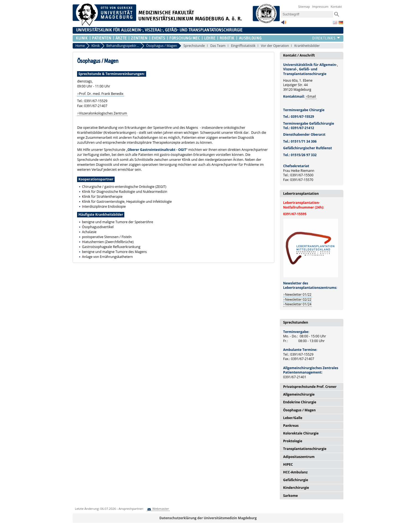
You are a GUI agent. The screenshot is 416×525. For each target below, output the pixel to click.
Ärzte (121, 38)
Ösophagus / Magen (299, 410)
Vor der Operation (275, 45)
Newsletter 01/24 (298, 304)
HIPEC (288, 464)
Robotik (227, 38)
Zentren (139, 38)
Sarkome (290, 495)
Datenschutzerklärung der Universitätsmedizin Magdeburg (208, 518)
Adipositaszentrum (299, 456)
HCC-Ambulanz (295, 472)
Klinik (82, 38)
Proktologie (292, 441)
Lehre (209, 38)
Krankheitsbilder (307, 45)
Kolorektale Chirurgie (300, 433)
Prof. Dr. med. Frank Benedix (101, 93)
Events (158, 38)
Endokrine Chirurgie (299, 402)
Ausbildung (250, 38)
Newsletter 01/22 (298, 294)
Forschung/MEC (184, 38)
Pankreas (291, 425)
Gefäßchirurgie (295, 480)
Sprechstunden (295, 322)
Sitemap (304, 6)
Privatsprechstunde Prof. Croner (309, 386)
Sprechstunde (194, 45)
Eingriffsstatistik (243, 45)
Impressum (320, 6)
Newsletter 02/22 (298, 299)
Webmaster (160, 509)
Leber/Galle (292, 417)
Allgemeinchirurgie (299, 394)
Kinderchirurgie (296, 487)
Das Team (217, 45)
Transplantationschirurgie (305, 448)
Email (311, 96)
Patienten (101, 38)
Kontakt (336, 6)
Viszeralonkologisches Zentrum (103, 113)
